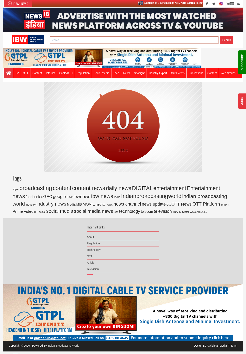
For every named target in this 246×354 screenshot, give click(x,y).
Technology (94, 248)
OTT (89, 255)
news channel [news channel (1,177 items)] (127, 204)
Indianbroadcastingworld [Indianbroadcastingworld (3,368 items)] (151, 196)
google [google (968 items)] (59, 196)
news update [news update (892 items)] (154, 204)
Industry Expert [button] (158, 73)
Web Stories (228, 73)
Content (37, 73)
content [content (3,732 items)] (62, 188)
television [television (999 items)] (163, 211)
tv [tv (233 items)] (180, 211)
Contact (212, 73)
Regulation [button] (83, 73)
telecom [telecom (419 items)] (147, 212)
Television (93, 267)
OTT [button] (25, 73)
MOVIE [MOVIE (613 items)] (89, 204)
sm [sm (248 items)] (36, 211)
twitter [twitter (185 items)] (185, 211)
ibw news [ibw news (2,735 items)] (102, 196)
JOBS (241, 101)
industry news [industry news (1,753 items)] (51, 204)
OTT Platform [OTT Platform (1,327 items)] (206, 204)
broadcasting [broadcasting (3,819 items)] (35, 188)
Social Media (101, 73)
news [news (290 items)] (109, 204)
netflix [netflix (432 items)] (100, 204)
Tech (116, 73)
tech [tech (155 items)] (116, 212)
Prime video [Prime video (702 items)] (23, 211)
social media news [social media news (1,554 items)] (93, 211)
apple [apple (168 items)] (16, 189)
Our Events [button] (178, 73)
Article (90, 261)
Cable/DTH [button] (66, 73)
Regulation (93, 242)
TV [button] (17, 73)
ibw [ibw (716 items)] (70, 196)
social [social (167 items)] (42, 211)
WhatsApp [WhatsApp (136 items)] (195, 212)
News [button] (126, 73)
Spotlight (139, 73)
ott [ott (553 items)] (169, 204)
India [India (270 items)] (117, 197)
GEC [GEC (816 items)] (47, 196)
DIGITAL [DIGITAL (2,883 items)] (142, 188)
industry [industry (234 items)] (31, 204)
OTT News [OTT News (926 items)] (181, 204)
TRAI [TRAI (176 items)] (175, 211)
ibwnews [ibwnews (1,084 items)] (81, 196)
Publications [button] (196, 73)
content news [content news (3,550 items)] (88, 188)
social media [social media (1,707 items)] (59, 211)
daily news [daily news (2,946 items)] (118, 188)
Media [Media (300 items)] (71, 204)
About (90, 235)
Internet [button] (50, 73)
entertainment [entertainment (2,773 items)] (169, 188)
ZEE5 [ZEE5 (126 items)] (204, 212)
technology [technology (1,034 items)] (129, 211)
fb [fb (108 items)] (41, 197)
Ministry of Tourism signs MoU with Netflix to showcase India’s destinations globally (192, 2)
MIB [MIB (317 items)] (79, 204)
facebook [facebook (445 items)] (33, 197)
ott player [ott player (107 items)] (225, 205)
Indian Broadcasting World (63, 345)
